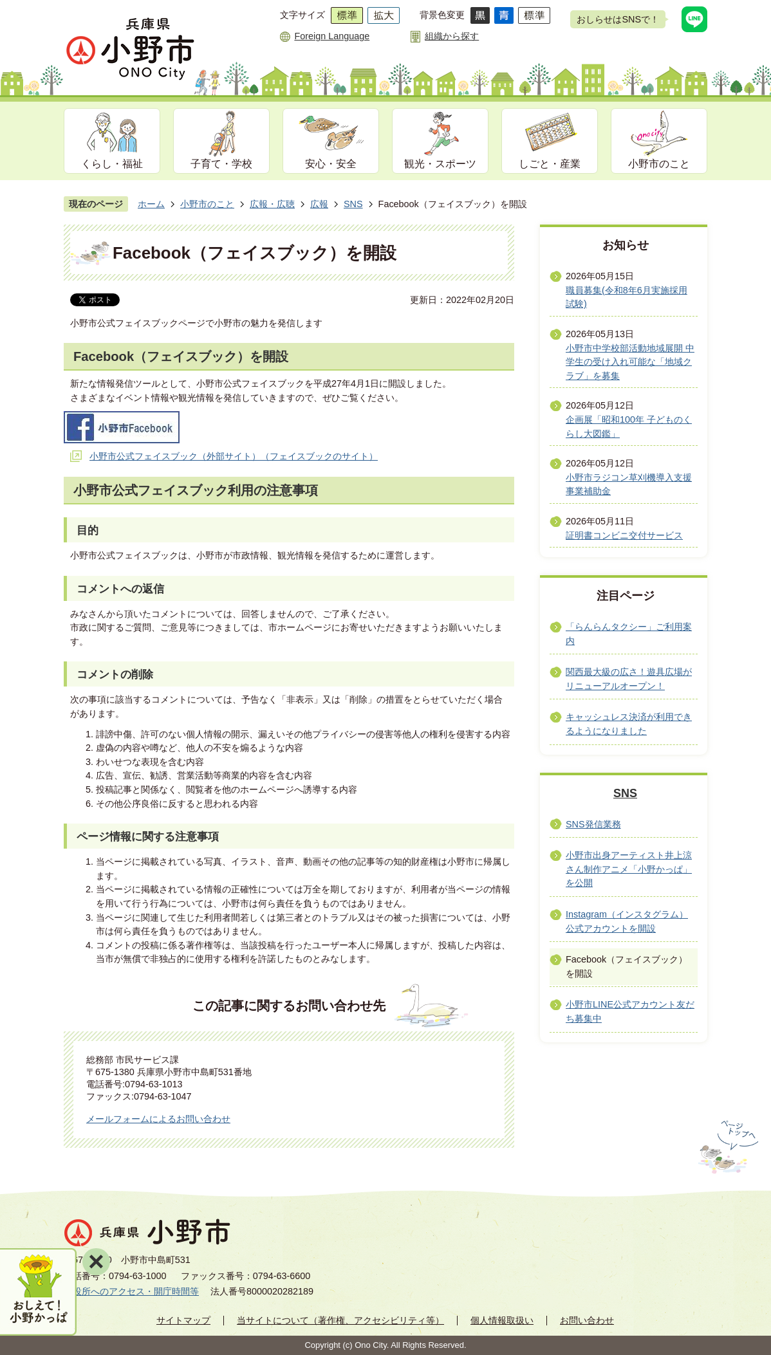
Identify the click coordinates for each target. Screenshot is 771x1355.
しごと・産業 (550, 163)
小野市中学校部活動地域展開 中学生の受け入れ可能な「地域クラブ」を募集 (630, 362)
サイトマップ (183, 1320)
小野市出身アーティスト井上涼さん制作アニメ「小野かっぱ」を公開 (629, 869)
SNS (353, 204)
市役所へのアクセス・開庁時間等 (131, 1291)
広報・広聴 (272, 204)
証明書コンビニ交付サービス (624, 535)
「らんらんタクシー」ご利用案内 (629, 634)
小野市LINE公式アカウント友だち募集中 (630, 1011)
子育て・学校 (221, 163)
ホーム (151, 204)
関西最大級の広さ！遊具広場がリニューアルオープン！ (629, 679)
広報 (319, 204)
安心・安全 (331, 163)
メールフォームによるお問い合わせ (158, 1119)
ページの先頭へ (727, 1147)
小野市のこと (659, 163)
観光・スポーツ (440, 163)
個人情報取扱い (502, 1320)
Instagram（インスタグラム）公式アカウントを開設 (627, 921)
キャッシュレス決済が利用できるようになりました (629, 724)
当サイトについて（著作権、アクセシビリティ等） (340, 1320)
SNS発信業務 (593, 824)
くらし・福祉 (112, 163)
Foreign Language (331, 36)
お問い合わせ (587, 1320)
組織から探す (452, 36)
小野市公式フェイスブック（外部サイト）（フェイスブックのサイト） (233, 456)
